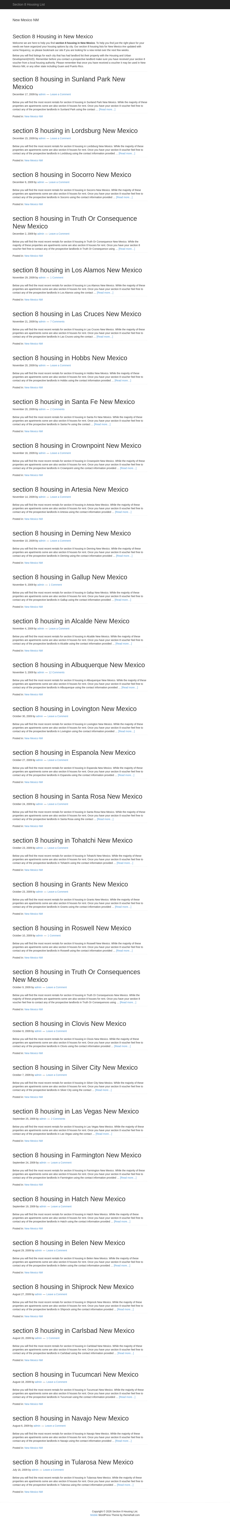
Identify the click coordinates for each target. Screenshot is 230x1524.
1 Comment (56, 277)
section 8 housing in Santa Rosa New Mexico (77, 796)
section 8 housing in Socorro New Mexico (72, 174)
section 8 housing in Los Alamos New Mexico (77, 270)
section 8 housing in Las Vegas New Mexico (76, 1111)
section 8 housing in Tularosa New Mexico (73, 1462)
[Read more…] (107, 109)
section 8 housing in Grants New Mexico (70, 884)
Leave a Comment (60, 94)
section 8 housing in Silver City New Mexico (75, 1067)
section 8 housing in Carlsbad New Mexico (73, 1330)
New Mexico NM (33, 116)
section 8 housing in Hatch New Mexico (69, 1199)
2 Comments (57, 409)
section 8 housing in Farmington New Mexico (77, 1155)
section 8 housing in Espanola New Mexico (74, 752)
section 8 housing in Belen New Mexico (69, 1242)
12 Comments (57, 672)
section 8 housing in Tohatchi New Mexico (73, 840)
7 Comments (57, 321)
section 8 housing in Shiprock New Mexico (73, 1286)
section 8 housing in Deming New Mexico (72, 533)
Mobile (94, 1515)
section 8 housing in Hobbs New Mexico (70, 358)
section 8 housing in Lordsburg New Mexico (75, 130)
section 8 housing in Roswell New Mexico (72, 928)
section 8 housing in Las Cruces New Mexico (77, 314)
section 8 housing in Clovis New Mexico (69, 1023)
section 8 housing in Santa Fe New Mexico (74, 401)
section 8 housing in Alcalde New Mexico (71, 621)
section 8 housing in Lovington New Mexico (75, 708)
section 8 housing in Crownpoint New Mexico (77, 445)
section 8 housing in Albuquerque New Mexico (79, 665)
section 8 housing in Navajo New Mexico (71, 1418)
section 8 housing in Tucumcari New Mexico (75, 1374)
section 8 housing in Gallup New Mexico (70, 577)
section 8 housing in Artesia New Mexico (70, 489)
